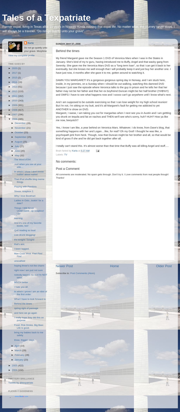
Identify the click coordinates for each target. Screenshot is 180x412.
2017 (15, 73)
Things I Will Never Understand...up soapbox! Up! (29, 211)
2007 (15, 114)
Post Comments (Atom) (82, 273)
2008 (15, 110)
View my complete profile (21, 55)
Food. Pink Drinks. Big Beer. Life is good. (29, 326)
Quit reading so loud (25, 230)
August (19, 141)
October (19, 132)
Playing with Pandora (25, 186)
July (17, 146)
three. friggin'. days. (24, 340)
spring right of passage (26, 308)
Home (114, 266)
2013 (15, 86)
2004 (15, 370)
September (21, 137)
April (17, 346)
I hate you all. (21, 287)
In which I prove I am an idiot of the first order (30, 293)
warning (18, 218)
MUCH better (21, 282)
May (17, 155)
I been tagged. (21, 248)
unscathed (19, 261)
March (18, 350)
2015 (15, 77)
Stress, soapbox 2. (24, 191)
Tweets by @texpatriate (20, 382)
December (20, 123)
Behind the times (23, 303)
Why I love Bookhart (25, 196)
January (19, 359)
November (20, 128)
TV (65, 154)
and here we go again (25, 313)
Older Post (164, 266)
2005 (15, 365)
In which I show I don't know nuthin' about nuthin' (29, 173)
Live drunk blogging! (25, 235)
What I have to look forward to (30, 299)
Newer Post (64, 266)
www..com (21, 396)
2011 (15, 96)
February (20, 355)
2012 (15, 91)
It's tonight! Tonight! (24, 239)
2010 (15, 100)
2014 (15, 82)
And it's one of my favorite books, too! (27, 224)
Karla (31, 43)
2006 (15, 119)
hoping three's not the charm (29, 265)
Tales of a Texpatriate (46, 18)
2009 (15, 105)
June (18, 151)
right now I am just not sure (28, 270)
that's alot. (19, 244)
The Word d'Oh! (22, 159)
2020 (15, 68)
